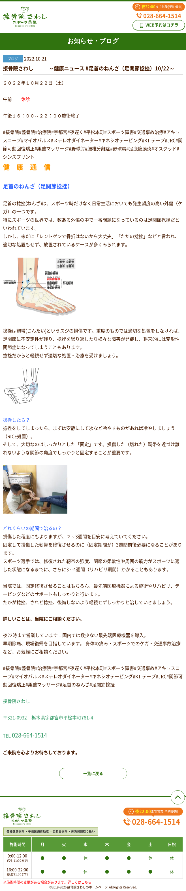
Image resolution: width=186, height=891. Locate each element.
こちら (86, 882)
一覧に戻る (93, 774)
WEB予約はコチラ (158, 25)
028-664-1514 (158, 16)
